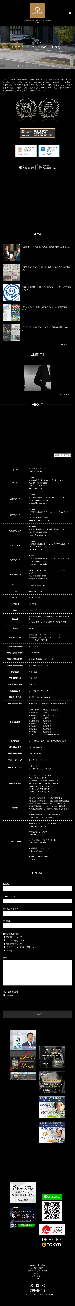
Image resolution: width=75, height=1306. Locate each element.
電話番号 (7, 921)
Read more (64, 345)
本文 (5, 958)
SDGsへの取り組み (37, 1265)
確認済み (10, 996)
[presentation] (24, 1002)
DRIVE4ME (37, 1290)
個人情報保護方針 (11, 992)
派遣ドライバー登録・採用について (35, 947)
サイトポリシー (38, 1276)
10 (56, 66)
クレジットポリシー (37, 1273)
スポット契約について (34, 941)
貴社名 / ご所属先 (10, 909)
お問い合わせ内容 (11, 934)
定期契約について (34, 937)
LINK (37, 1279)
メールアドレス (10, 897)
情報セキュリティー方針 (37, 1271)
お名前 (6, 884)
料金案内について (34, 944)
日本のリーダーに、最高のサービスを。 (37, 47)
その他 (34, 951)
